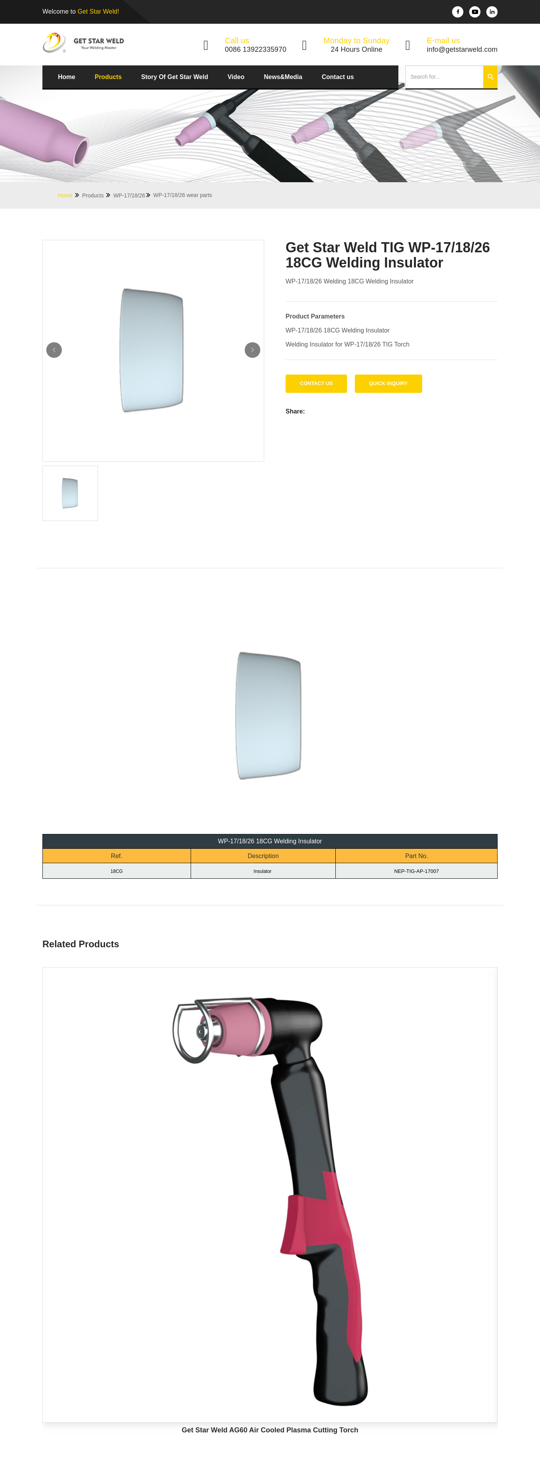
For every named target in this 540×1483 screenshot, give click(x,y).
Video (236, 77)
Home (66, 77)
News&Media (283, 77)
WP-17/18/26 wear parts (182, 195)
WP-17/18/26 (132, 195)
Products (108, 77)
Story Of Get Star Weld (174, 77)
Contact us (338, 77)
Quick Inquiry (388, 383)
